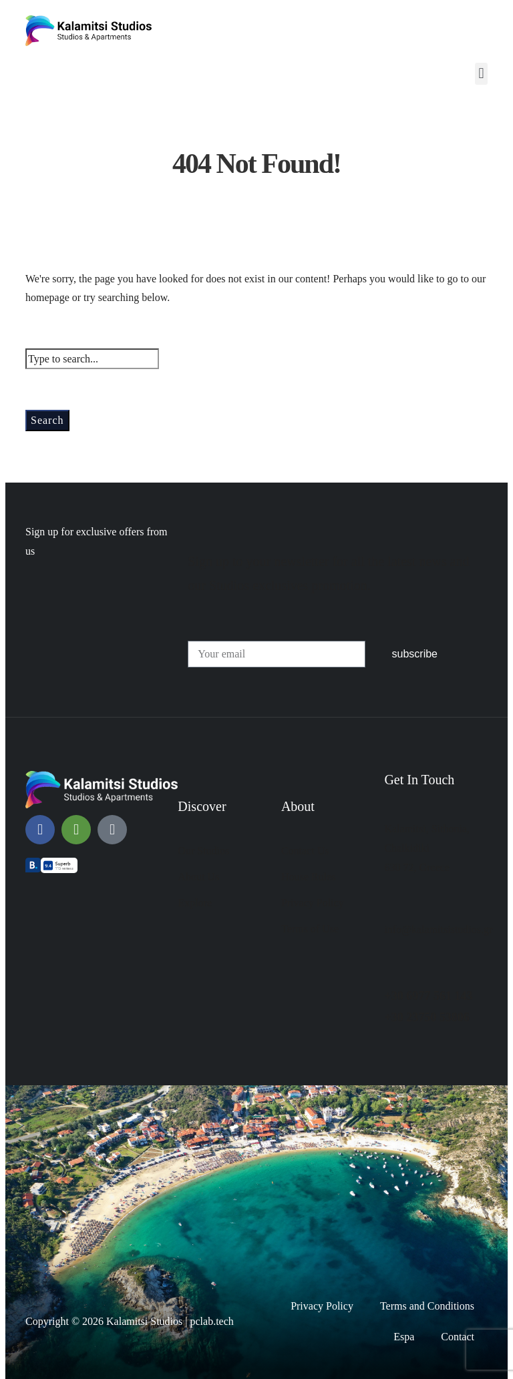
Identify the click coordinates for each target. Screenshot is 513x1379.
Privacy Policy (322, 1306)
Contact (457, 1336)
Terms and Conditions (427, 1306)
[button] (481, 74)
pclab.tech (211, 1321)
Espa (403, 1336)
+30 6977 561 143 (428, 996)
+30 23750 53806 (426, 1017)
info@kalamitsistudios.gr (438, 929)
